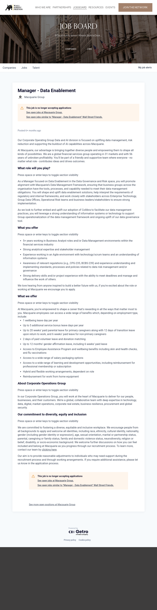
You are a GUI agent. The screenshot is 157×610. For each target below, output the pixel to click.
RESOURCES (96, 7)
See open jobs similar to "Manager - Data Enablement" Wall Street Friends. (64, 117)
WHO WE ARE (43, 7)
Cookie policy (85, 540)
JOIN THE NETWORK (135, 7)
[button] (78, 171)
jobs (24, 67)
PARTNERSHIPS (62, 7)
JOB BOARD (80, 7)
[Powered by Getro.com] (78, 531)
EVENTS (110, 7)
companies (9, 67)
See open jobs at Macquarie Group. (44, 112)
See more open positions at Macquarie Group (52, 504)
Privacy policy (70, 540)
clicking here (49, 449)
